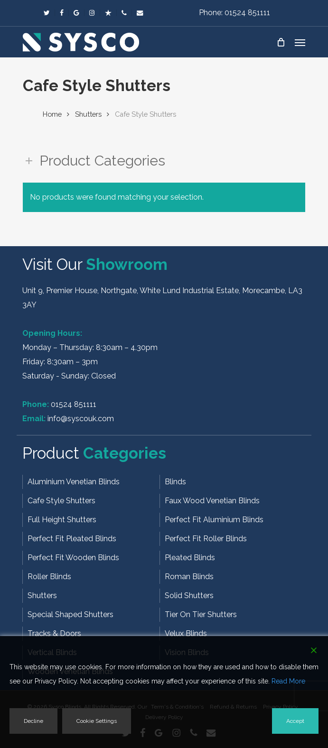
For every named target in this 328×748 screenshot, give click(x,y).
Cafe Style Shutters (61, 500)
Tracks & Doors (54, 633)
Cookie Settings (96, 721)
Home (52, 114)
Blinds (175, 481)
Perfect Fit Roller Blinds (206, 538)
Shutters (88, 114)
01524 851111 (73, 404)
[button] (300, 42)
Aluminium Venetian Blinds (74, 481)
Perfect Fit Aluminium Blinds (214, 519)
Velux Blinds (186, 633)
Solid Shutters (189, 595)
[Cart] (281, 42)
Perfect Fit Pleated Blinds (72, 538)
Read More (288, 681)
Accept (295, 721)
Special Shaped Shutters (70, 614)
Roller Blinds (49, 576)
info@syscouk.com (80, 418)
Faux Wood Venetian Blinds (212, 500)
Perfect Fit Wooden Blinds (73, 557)
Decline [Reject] (33, 721)
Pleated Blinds (190, 557)
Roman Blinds (189, 576)
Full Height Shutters (62, 519)
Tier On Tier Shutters (201, 614)
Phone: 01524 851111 (234, 12)
